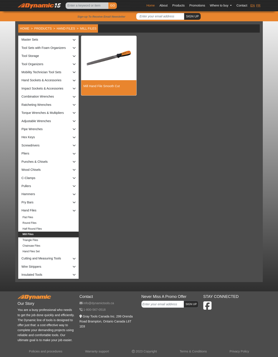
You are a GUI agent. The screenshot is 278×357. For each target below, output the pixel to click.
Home (150, 5)
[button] (48, 40)
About (163, 5)
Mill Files (28, 234)
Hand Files (66, 28)
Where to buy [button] (219, 5)
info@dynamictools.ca (96, 303)
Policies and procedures (45, 351)
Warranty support (97, 351)
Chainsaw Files (31, 245)
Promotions (197, 5)
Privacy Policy (239, 351)
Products (178, 5)
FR (258, 5)
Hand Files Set (31, 251)
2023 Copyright (144, 351)
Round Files (29, 222)
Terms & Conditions (193, 351)
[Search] (87, 5)
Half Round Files (32, 228)
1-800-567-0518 (92, 309)
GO (112, 5)
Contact (242, 5)
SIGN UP (192, 16)
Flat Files (28, 217)
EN (252, 5)
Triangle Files (30, 240)
